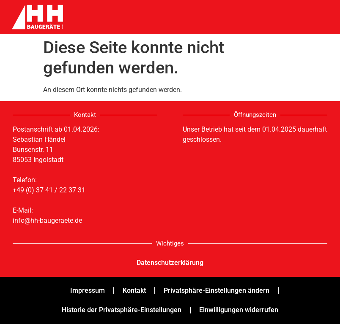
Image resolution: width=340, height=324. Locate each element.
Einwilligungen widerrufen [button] (238, 310)
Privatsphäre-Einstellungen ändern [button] (216, 290)
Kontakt (134, 290)
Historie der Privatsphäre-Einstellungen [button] (121, 310)
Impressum (87, 290)
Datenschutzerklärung (170, 263)
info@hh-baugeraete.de (47, 220)
